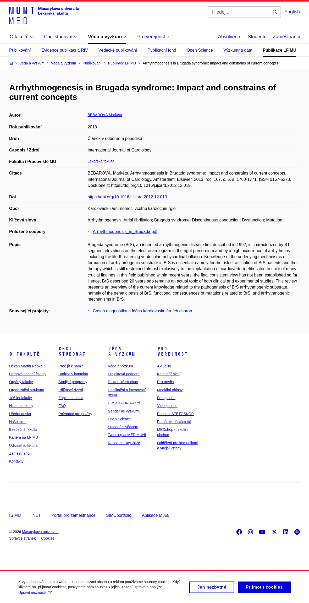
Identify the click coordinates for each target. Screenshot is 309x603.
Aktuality (164, 366)
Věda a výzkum (121, 351)
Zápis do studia (70, 398)
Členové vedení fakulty (27, 374)
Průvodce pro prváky (75, 414)
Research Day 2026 (124, 443)
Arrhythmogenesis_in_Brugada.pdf (125, 231)
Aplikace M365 (155, 515)
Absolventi (229, 36)
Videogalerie (167, 406)
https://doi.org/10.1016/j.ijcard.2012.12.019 (127, 197)
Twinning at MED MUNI (127, 435)
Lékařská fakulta (101, 161)
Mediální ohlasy (170, 390)
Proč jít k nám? (70, 366)
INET (36, 515)
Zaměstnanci (286, 36)
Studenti (256, 36)
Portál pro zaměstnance (73, 515)
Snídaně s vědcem (123, 427)
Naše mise (17, 422)
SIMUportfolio (118, 515)
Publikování (20, 50)
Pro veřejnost (172, 351)
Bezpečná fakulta (23, 429)
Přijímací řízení (70, 390)
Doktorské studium (123, 382)
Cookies (47, 538)
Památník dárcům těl (174, 422)
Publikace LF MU (279, 50)
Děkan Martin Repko (26, 366)
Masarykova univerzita (40, 532)
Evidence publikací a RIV (64, 50)
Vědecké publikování (117, 50)
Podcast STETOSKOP (175, 414)
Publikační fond (161, 50)
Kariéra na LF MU (23, 437)
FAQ (62, 406)
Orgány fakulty (21, 382)
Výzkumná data (237, 50)
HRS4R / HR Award (124, 403)
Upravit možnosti (35, 594)
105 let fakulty (20, 398)
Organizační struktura (26, 390)
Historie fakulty (21, 406)
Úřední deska (20, 414)
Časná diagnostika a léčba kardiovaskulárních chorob (142, 311)
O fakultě (24, 354)
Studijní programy (72, 382)
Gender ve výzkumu (124, 411)
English (292, 11)
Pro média (165, 382)
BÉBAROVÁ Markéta (105, 115)
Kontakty (16, 461)
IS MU (15, 515)
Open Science (200, 50)
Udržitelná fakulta (23, 445)
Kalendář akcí (168, 374)
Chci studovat (72, 351)
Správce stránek (22, 538)
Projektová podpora (124, 374)
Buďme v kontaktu (73, 374)
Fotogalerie (166, 398)
